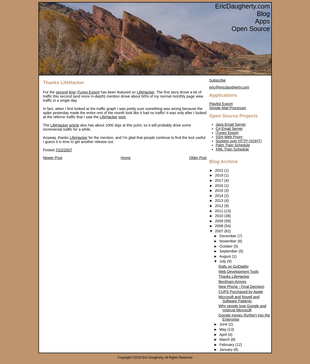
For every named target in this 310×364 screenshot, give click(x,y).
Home (126, 158)
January (226, 349)
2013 (219, 201)
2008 (219, 226)
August (225, 256)
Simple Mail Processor (227, 108)
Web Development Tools (238, 272)
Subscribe (217, 80)
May (223, 329)
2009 (219, 221)
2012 (219, 206)
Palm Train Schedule (233, 145)
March (225, 339)
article (74, 125)
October (226, 246)
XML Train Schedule (232, 149)
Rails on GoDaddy (233, 266)
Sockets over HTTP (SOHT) (239, 141)
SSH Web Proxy (229, 137)
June (223, 324)
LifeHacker (145, 92)
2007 (219, 231)
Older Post (198, 158)
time (72, 92)
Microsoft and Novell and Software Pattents (238, 299)
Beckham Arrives (232, 282)
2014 (219, 196)
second (62, 92)
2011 (219, 211)
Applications (223, 95)
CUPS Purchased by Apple (240, 292)
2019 (219, 175)
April (223, 335)
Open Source (251, 28)
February (227, 345)
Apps (262, 21)
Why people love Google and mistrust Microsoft (242, 308)
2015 (219, 190)
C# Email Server (229, 128)
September (229, 251)
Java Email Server (231, 124)
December (228, 236)
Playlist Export (221, 104)
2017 (219, 180)
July (223, 261)
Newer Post (52, 158)
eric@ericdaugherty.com (229, 87)
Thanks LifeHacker (63, 82)
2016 (219, 186)
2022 (219, 170)
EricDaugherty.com (242, 6)
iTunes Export (88, 92)
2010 (219, 216)
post (121, 117)
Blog (263, 13)
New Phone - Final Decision (241, 286)
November (228, 241)
